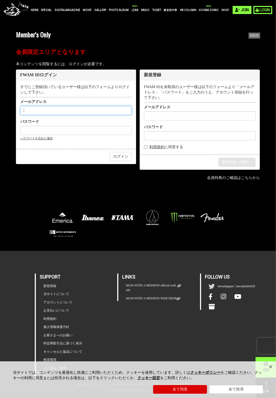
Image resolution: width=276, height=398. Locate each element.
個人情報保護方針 (56, 327)
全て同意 (180, 389)
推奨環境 (49, 360)
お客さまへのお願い (58, 335)
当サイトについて (56, 294)
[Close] (270, 367)
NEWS (34, 10)
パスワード (29, 122)
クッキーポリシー (205, 373)
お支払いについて (56, 310)
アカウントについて (58, 302)
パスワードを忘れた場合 (36, 138)
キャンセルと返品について (62, 352)
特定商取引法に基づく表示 (62, 343)
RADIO (145, 10)
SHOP (225, 10)
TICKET (156, 10)
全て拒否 (236, 389)
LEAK (135, 10)
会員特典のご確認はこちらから (233, 178)
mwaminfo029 (245, 286)
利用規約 (156, 147)
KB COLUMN (188, 10)
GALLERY (100, 10)
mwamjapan (226, 286)
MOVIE (87, 10)
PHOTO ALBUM (119, 10)
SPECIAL (46, 10)
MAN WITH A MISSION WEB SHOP (151, 298)
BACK (254, 35)
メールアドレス (33, 102)
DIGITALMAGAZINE (67, 10)
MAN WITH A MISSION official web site (151, 287)
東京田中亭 (170, 10)
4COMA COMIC (209, 10)
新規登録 (49, 286)
